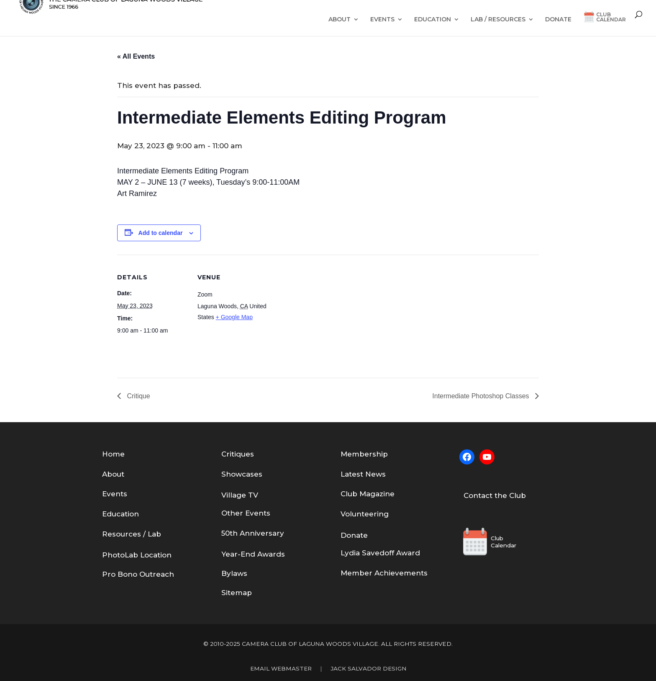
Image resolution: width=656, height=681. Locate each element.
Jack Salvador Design (368, 668)
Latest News (363, 474)
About (339, 19)
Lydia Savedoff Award (380, 553)
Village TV (239, 495)
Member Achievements (384, 573)
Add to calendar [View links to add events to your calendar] (160, 233)
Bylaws (234, 573)
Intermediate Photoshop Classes (481, 396)
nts (264, 513)
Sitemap (236, 592)
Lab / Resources (498, 19)
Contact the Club (495, 495)
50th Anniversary (252, 533)
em (353, 454)
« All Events (136, 56)
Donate (558, 19)
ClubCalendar (611, 17)
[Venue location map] (322, 312)
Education (432, 19)
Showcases (241, 474)
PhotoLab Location (137, 555)
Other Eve (240, 513)
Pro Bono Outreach (138, 574)
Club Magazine (368, 494)
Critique (137, 396)
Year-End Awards (253, 554)
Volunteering (365, 514)
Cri (226, 454)
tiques (242, 454)
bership (373, 454)
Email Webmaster (281, 668)
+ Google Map (234, 317)
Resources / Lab (131, 534)
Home (113, 454)
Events (382, 19)
